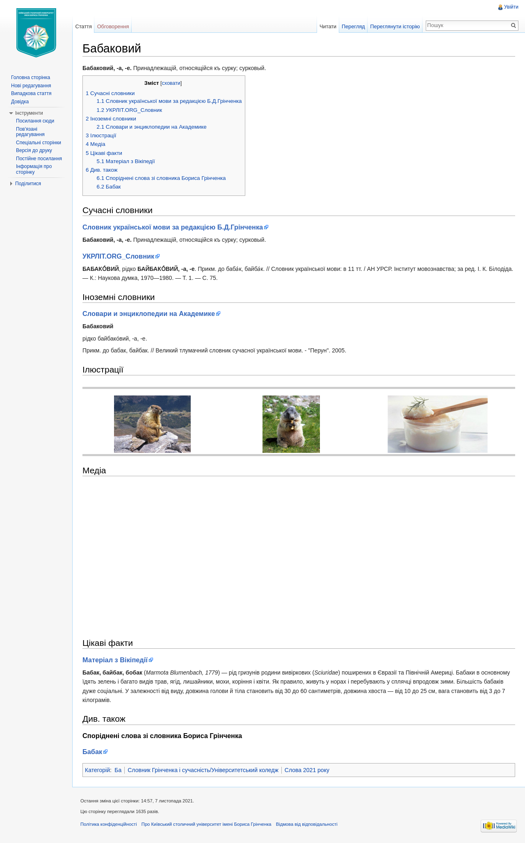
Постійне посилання (39, 158)
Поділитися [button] (28, 183)
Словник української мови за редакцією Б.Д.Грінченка (172, 227)
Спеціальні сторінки (38, 142)
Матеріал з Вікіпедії (115, 659)
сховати (171, 83)
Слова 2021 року (307, 770)
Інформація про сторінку (34, 169)
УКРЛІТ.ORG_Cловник (118, 256)
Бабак (92, 751)
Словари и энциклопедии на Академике (148, 313)
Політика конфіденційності (108, 824)
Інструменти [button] (29, 113)
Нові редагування (31, 86)
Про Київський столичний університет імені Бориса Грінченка (207, 824)
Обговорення (113, 26)
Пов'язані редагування (30, 132)
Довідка (20, 102)
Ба (117, 770)
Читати (328, 26)
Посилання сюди (35, 121)
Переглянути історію (395, 26)
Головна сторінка (30, 77)
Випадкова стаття (31, 93)
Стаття (83, 26)
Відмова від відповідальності (307, 824)
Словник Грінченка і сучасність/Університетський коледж (203, 770)
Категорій (97, 770)
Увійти (511, 7)
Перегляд (353, 26)
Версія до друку (34, 150)
